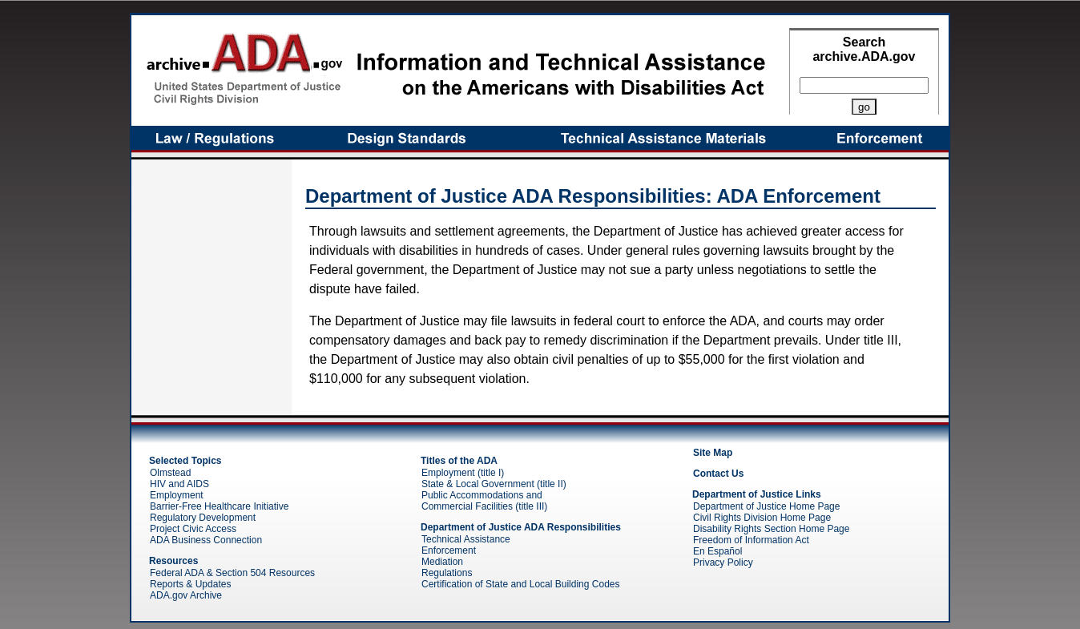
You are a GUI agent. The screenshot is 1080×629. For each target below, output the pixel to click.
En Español (717, 551)
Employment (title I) (462, 472)
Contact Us (718, 473)
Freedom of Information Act (751, 540)
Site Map (712, 452)
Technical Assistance (465, 539)
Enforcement (448, 550)
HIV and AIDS (179, 484)
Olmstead (170, 472)
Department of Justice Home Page (766, 506)
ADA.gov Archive (186, 595)
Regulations (446, 573)
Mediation (442, 561)
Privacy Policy (723, 562)
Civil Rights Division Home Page (762, 517)
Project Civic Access (193, 528)
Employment (177, 495)
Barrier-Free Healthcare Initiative (219, 506)
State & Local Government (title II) (493, 484)
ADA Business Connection (206, 540)
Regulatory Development (203, 517)
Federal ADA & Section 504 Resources (232, 573)
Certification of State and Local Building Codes (520, 584)
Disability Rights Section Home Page (771, 528)
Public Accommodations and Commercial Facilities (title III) (484, 501)
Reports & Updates (190, 584)
